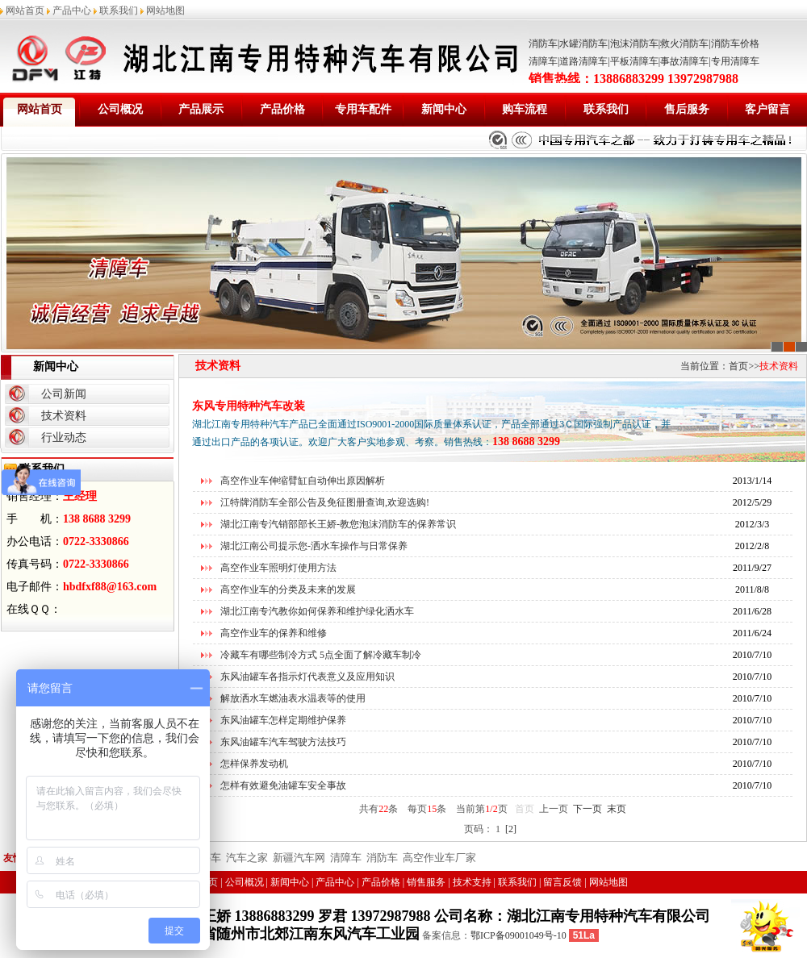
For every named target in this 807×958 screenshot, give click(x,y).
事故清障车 (684, 61)
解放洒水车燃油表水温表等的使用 (293, 698)
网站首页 (25, 10)
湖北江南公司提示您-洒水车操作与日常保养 (314, 546)
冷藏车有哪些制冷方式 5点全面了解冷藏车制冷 (320, 654)
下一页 (587, 808)
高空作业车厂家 (439, 858)
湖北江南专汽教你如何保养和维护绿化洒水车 (317, 611)
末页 (616, 808)
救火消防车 (684, 43)
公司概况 (120, 109)
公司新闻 (63, 394)
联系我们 (118, 10)
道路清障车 (583, 61)
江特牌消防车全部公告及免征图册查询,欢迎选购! (324, 502)
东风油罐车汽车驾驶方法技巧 (283, 742)
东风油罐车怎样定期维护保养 (283, 720)
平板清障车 (634, 61)
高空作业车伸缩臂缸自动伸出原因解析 (302, 480)
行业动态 (63, 437)
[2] (510, 829)
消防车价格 (735, 43)
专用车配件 (363, 109)
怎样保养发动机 (254, 763)
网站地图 (165, 10)
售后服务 (686, 109)
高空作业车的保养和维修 (273, 633)
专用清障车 (735, 61)
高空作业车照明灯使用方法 (278, 567)
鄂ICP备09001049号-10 (518, 935)
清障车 (543, 61)
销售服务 (426, 882)
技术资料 (63, 416)
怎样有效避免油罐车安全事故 (283, 785)
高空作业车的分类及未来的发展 (288, 589)
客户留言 (767, 109)
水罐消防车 (583, 43)
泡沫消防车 (634, 43)
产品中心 (71, 10)
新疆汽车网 (299, 858)
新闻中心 (443, 109)
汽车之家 (247, 858)
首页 (738, 366)
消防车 (543, 43)
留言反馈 (562, 882)
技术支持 (472, 882)
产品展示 (201, 109)
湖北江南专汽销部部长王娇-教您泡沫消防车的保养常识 (338, 524)
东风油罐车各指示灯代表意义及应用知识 (307, 676)
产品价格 (282, 109)
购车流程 (524, 109)
